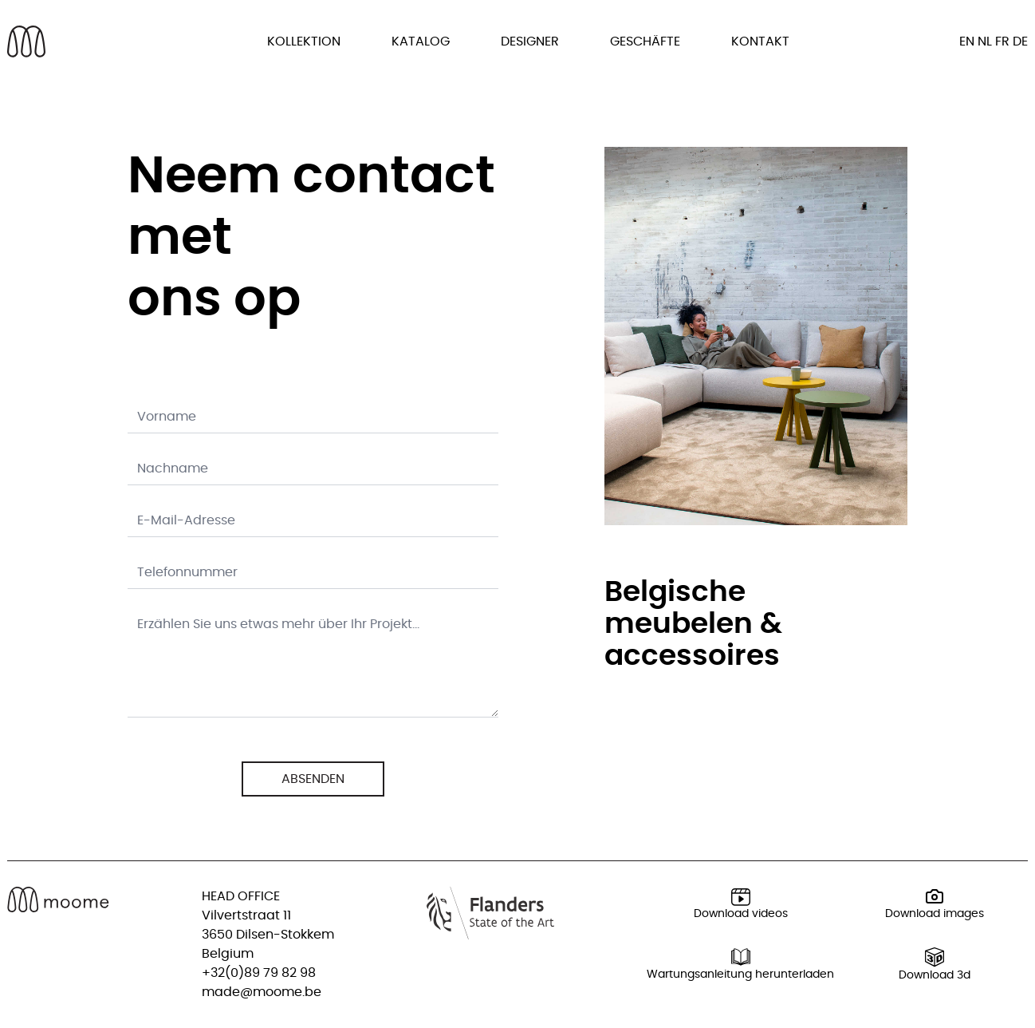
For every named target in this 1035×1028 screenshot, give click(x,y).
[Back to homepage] (26, 41)
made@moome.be (261, 992)
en (966, 41)
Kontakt (760, 41)
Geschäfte (645, 41)
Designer (530, 41)
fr (1002, 41)
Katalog (421, 41)
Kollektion (303, 41)
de (1020, 41)
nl (985, 41)
